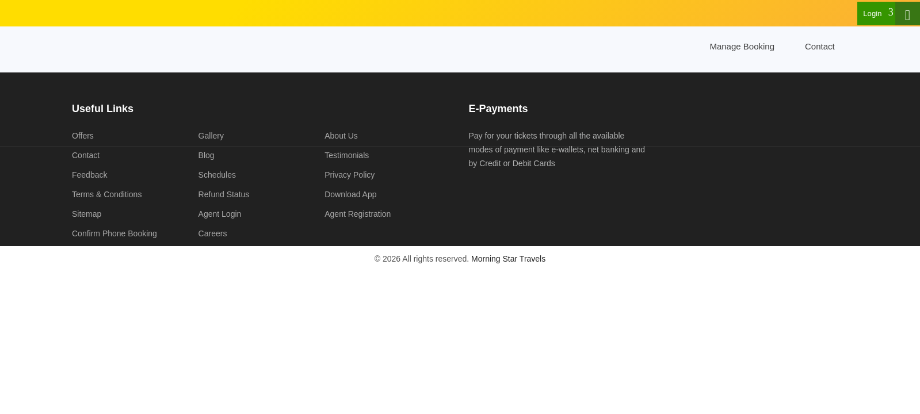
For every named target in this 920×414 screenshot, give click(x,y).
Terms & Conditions (107, 194)
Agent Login (220, 213)
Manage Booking (741, 46)
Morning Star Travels (508, 258)
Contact (820, 46)
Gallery (211, 135)
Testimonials (347, 155)
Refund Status (224, 194)
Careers (212, 233)
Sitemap (86, 213)
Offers (83, 135)
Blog (206, 155)
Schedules (217, 174)
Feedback (89, 174)
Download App (350, 194)
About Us (341, 135)
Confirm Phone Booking (114, 233)
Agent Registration (358, 213)
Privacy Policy (350, 174)
